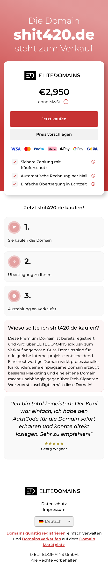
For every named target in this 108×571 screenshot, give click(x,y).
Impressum (54, 509)
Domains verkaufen (41, 539)
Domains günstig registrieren (36, 533)
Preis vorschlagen (54, 134)
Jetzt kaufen (54, 119)
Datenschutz (54, 503)
